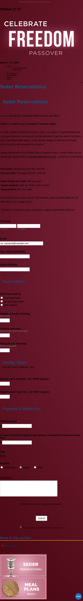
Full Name (6, 221)
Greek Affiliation (9, 264)
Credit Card (9, 467)
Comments (6, 477)
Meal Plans (17, 70)
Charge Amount (9, 421)
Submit (41, 518)
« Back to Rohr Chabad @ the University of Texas (34, 2)
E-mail (4, 238)
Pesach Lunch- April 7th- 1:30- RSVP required (24, 392)
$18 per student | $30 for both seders (14, 331)
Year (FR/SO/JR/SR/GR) (12, 251)
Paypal (26, 467)
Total (2, 451)
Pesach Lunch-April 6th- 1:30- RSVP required (24, 379)
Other (40, 467)
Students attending (10, 328)
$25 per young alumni (8, 346)
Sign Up (9, 66)
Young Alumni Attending (13, 343)
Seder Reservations (11, 294)
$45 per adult (5, 316)
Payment (4, 463)
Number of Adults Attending (15, 313)
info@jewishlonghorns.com (42, 156)
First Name (4, 229)
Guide (9, 79)
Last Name (21, 229)
